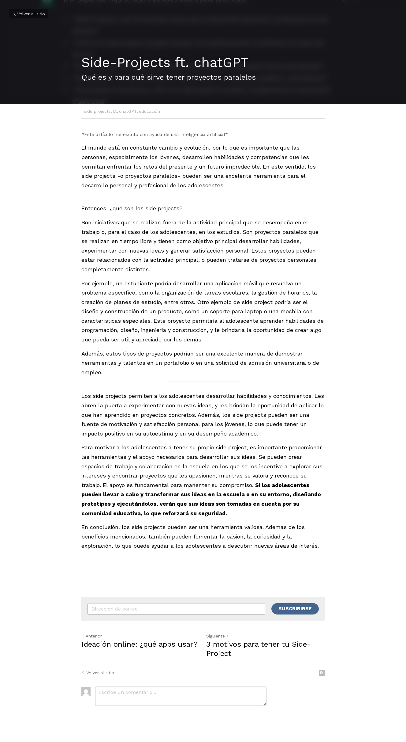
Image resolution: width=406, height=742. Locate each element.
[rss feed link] (322, 673)
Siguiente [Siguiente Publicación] (217, 636)
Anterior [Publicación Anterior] (91, 636)
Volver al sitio (28, 13)
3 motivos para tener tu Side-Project (258, 649)
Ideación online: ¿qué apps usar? (139, 644)
